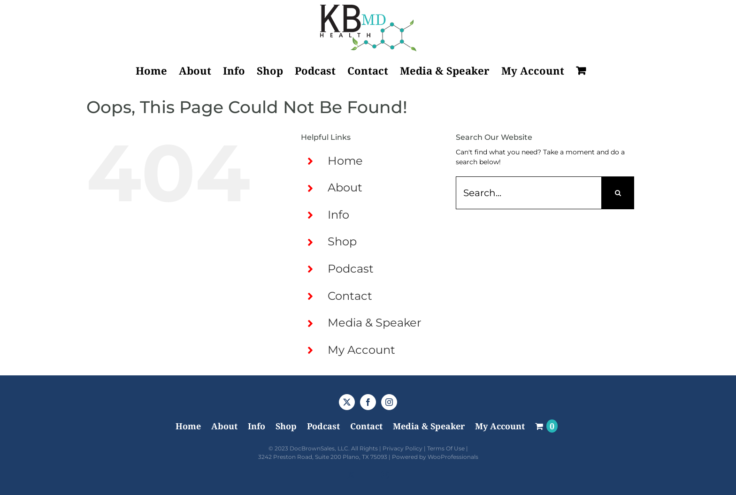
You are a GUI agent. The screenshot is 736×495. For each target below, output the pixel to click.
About (345, 187)
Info (338, 214)
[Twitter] (347, 402)
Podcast (351, 268)
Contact (350, 296)
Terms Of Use (446, 448)
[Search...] (528, 192)
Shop (342, 241)
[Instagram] (389, 402)
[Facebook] (368, 402)
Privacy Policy (402, 448)
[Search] (617, 192)
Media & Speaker (375, 322)
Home (345, 161)
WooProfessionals (453, 456)
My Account (361, 350)
